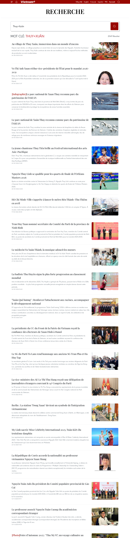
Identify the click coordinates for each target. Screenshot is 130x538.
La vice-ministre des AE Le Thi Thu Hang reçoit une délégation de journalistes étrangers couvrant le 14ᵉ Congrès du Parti (48, 381)
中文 (106, 2)
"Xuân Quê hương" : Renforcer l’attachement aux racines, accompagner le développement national (50, 301)
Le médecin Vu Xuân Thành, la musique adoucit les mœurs (44, 249)
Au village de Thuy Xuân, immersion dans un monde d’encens (45, 44)
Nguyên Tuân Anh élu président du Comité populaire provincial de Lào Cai (50, 485)
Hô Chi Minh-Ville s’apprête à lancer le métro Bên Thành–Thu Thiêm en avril (49, 201)
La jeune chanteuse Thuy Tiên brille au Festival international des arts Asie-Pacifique (49, 149)
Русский (112, 2)
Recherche (65, 11)
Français (93, 2)
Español (100, 2)
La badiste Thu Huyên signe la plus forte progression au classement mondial (49, 275)
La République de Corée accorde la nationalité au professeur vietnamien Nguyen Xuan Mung (45, 457)
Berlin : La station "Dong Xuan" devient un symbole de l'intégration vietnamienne (48, 407)
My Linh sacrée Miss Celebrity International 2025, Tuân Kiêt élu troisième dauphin (46, 431)
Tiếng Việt (79, 2)
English (86, 2)
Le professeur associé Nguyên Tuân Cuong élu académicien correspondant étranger (44, 511)
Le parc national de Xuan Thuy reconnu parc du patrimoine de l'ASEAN (45, 95)
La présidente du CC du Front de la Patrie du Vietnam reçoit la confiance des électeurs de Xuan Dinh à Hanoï (46, 330)
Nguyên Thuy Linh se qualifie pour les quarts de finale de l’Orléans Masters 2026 (48, 175)
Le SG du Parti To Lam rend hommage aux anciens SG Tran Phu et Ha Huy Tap (50, 355)
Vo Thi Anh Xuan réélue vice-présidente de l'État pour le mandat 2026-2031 (50, 70)
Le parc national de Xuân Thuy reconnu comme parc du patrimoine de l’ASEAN (50, 121)
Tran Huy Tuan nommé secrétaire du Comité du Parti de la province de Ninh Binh (50, 225)
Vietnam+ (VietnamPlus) (28, 2)
